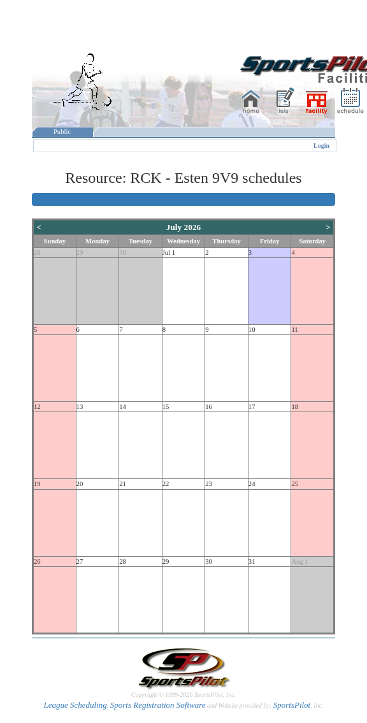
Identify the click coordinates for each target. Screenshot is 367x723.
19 (37, 483)
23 (208, 483)
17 (251, 406)
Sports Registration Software (158, 705)
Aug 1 (299, 561)
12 (37, 406)
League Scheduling (74, 705)
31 (251, 561)
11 (294, 329)
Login (321, 145)
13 (79, 406)
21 (122, 483)
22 (165, 483)
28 (37, 252)
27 (79, 561)
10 (251, 329)
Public (62, 131)
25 (294, 483)
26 (37, 561)
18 (294, 406)
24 (251, 483)
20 (79, 483)
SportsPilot (292, 705)
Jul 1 (168, 252)
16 (208, 406)
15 (165, 406)
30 (122, 252)
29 (79, 252)
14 (122, 406)
